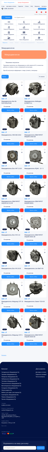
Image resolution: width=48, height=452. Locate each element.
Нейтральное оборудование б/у (10, 379)
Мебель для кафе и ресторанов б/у (11, 392)
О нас (3, 6)
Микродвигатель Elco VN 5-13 (11, 235)
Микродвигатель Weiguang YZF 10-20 (12, 302)
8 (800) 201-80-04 (6, 405)
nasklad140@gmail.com (7, 410)
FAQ (31, 6)
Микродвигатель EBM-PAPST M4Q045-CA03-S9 (33, 135)
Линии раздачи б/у (7, 390)
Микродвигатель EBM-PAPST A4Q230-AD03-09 (33, 336)
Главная (11, 42)
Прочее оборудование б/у (9, 399)
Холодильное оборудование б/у (10, 372)
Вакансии (37, 6)
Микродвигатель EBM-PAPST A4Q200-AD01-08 (33, 235)
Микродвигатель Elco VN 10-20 (11, 268)
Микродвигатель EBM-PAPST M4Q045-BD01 (33, 202)
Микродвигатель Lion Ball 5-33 (33, 268)
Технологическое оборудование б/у (11, 383)
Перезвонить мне (42, 8)
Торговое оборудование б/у (9, 374)
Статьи (27, 6)
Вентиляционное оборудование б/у (11, 385)
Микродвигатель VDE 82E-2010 (11, 135)
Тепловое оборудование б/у (9, 381)
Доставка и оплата (11, 6)
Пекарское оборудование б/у (10, 376)
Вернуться (4, 42)
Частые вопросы (40, 376)
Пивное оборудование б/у (9, 397)
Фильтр (5, 76)
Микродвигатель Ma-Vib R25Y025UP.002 (9, 102)
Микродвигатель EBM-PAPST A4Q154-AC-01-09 (11, 202)
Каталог (17, 42)
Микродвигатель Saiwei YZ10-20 (34, 301)
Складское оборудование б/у (10, 388)
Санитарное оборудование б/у (10, 394)
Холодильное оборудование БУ (28, 42)
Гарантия (20, 6)
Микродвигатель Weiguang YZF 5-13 (12, 336)
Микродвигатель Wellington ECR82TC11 (32, 102)
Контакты (44, 6)
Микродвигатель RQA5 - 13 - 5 (33, 168)
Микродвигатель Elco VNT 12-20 (12, 168)
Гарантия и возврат (41, 374)
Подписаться (41, 446)
